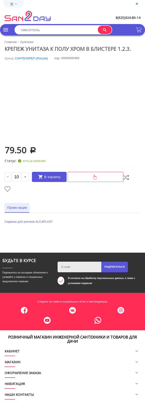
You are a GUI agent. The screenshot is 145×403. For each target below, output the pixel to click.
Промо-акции (17, 207)
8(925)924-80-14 (128, 17)
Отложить (7, 189)
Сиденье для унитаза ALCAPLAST (29, 221)
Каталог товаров (6, 30)
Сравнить (126, 177)
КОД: (57, 58)
